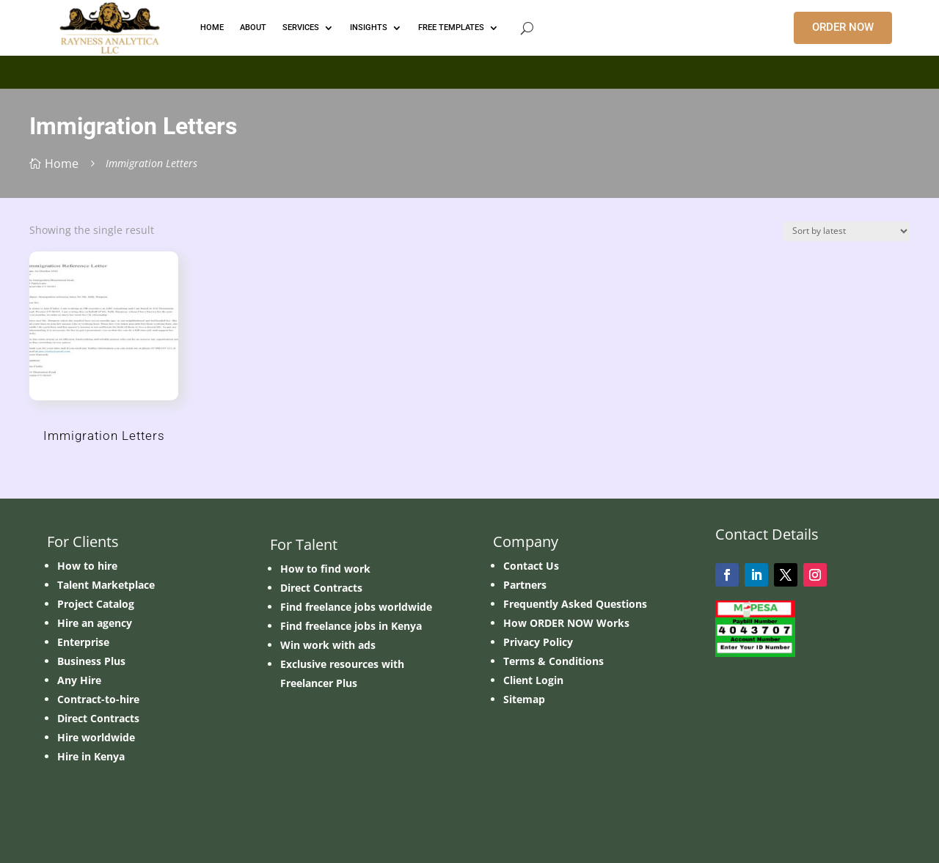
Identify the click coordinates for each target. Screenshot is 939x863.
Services (300, 27)
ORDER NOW (843, 27)
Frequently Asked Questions (575, 604)
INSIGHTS (368, 27)
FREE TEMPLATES (451, 27)
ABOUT (253, 27)
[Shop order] (846, 231)
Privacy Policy (538, 642)
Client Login (533, 680)
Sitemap (524, 699)
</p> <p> (469, 70)
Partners (525, 585)
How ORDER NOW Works (566, 623)
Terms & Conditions (553, 661)
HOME (212, 27)
